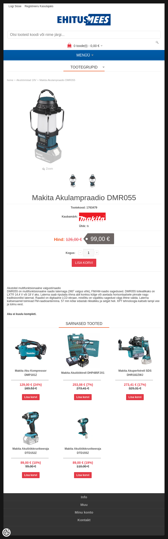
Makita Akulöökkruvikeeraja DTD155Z (83, 451)
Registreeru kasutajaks (39, 6)
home (10, 80)
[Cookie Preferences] (6, 532)
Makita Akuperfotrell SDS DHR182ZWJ (135, 373)
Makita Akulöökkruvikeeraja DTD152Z (30, 451)
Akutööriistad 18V (26, 80)
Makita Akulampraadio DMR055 (57, 80)
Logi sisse (15, 6)
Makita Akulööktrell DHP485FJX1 (83, 372)
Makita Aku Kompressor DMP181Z (31, 373)
